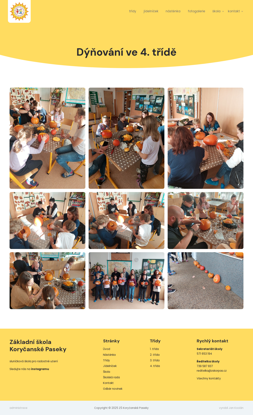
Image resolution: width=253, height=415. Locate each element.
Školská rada (111, 377)
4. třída (155, 366)
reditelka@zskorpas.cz (212, 371)
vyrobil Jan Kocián (231, 408)
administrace (18, 408)
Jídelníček (151, 11)
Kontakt (234, 11)
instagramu (40, 369)
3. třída (155, 360)
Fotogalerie (196, 11)
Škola (216, 11)
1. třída (154, 349)
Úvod (106, 349)
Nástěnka (173, 11)
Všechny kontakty (209, 378)
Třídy (132, 11)
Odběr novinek (112, 389)
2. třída (155, 355)
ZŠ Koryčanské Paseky (19, 11)
